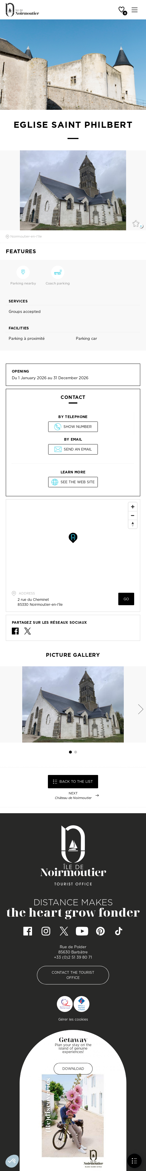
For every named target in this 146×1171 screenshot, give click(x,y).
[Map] (73, 542)
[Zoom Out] (132, 515)
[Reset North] (132, 524)
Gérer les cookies (73, 1019)
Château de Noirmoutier (73, 798)
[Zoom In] (132, 506)
